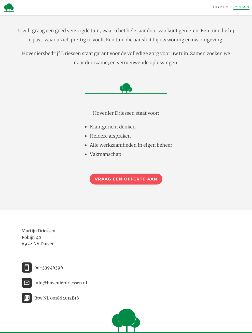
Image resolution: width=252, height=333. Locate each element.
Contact (241, 7)
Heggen (220, 7)
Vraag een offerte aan (126, 179)
